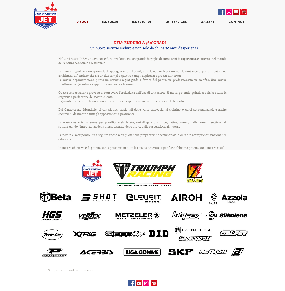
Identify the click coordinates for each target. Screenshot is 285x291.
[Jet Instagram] (146, 283)
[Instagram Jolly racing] (229, 12)
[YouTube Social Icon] (236, 12)
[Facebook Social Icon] (221, 12)
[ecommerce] (243, 12)
